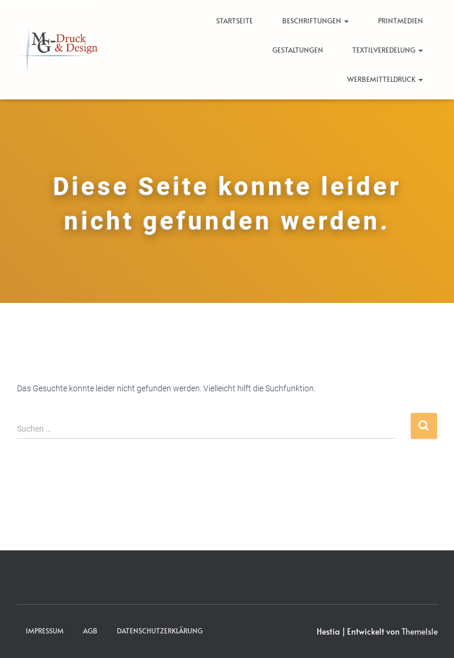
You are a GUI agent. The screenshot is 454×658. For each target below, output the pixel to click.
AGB (90, 630)
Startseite (234, 20)
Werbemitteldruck (385, 79)
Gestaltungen (297, 49)
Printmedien (400, 20)
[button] (346, 20)
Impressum (45, 630)
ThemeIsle (419, 631)
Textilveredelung (387, 49)
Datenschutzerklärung (160, 630)
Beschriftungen (315, 20)
